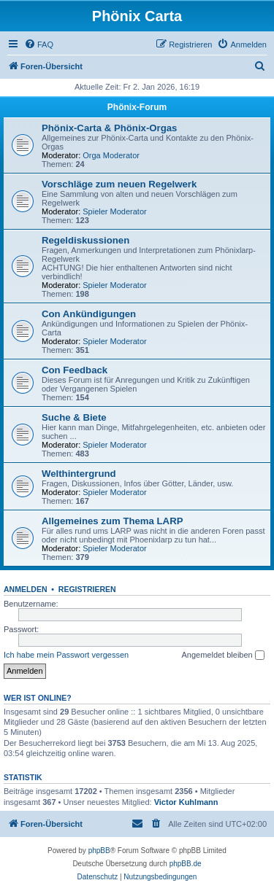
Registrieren (87, 589)
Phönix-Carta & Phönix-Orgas (109, 127)
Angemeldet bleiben (222, 655)
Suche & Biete (74, 417)
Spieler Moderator (114, 211)
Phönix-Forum (137, 107)
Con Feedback (74, 370)
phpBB (99, 851)
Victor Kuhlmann (186, 802)
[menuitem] (38, 44)
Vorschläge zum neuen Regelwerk (119, 184)
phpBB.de (186, 864)
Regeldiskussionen (85, 240)
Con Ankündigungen (89, 313)
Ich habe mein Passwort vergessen (66, 654)
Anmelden (25, 589)
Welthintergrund (79, 473)
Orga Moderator (111, 155)
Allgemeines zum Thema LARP (112, 520)
